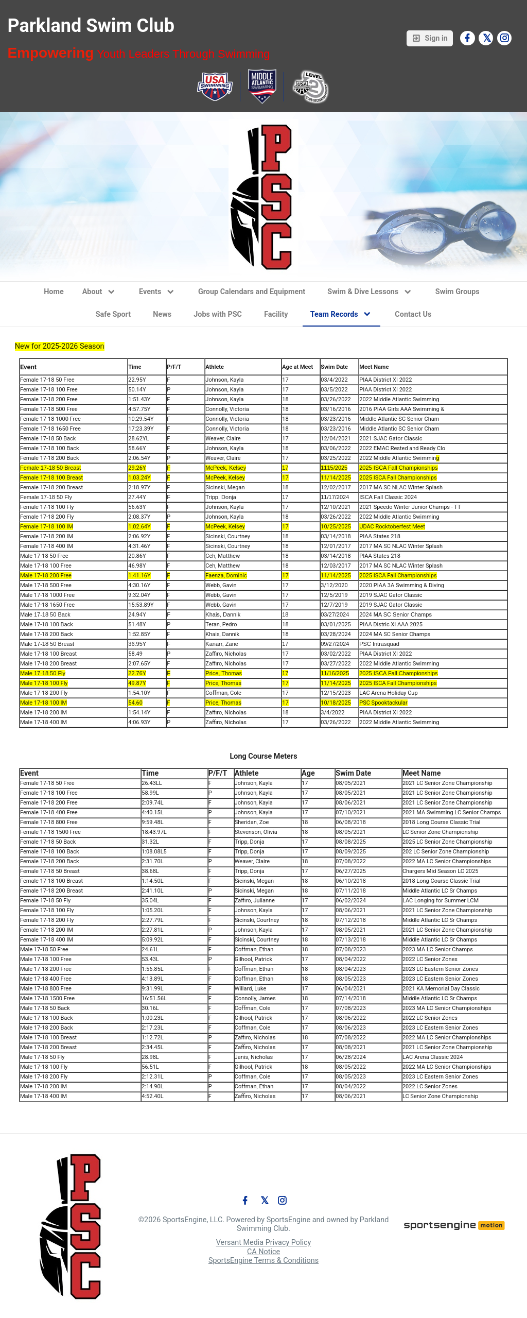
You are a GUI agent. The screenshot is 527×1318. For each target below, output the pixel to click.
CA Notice (263, 1251)
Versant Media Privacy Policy (263, 1243)
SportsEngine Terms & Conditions (263, 1260)
